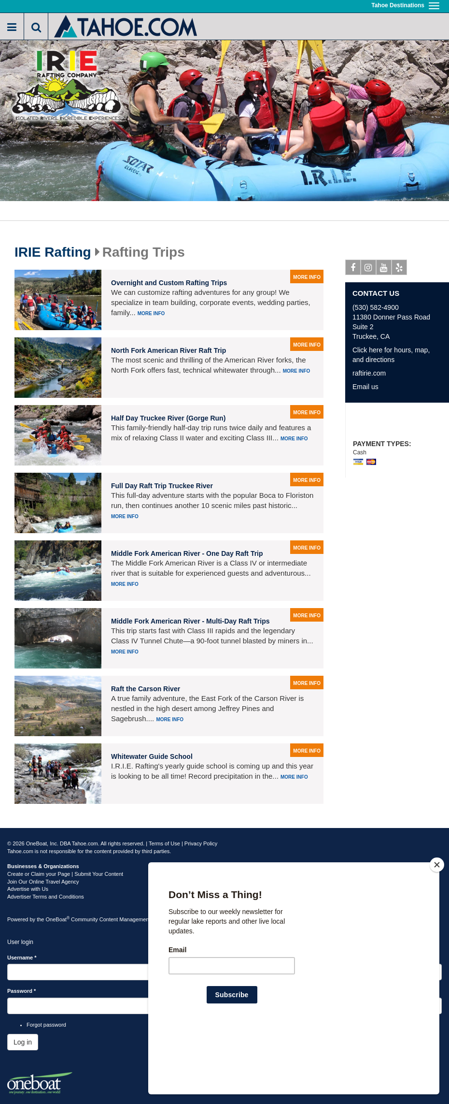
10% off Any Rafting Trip (397, 422)
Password (21, 991)
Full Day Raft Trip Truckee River (162, 486)
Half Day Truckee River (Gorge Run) (168, 418)
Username (22, 957)
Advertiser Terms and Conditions (45, 897)
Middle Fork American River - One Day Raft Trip (187, 553)
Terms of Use (164, 843)
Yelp (399, 269)
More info (151, 313)
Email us (365, 387)
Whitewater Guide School (152, 756)
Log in (23, 1042)
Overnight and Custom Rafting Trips (169, 283)
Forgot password (46, 1025)
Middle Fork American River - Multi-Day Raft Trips (190, 621)
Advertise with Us (27, 889)
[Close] (437, 927)
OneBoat (58, 919)
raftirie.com (369, 373)
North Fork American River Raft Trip (168, 350)
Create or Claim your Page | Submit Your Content (65, 874)
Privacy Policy (200, 843)
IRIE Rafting (52, 252)
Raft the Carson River (145, 689)
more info (307, 277)
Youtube (384, 269)
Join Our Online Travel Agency (43, 882)
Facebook (353, 269)
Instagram (368, 269)
